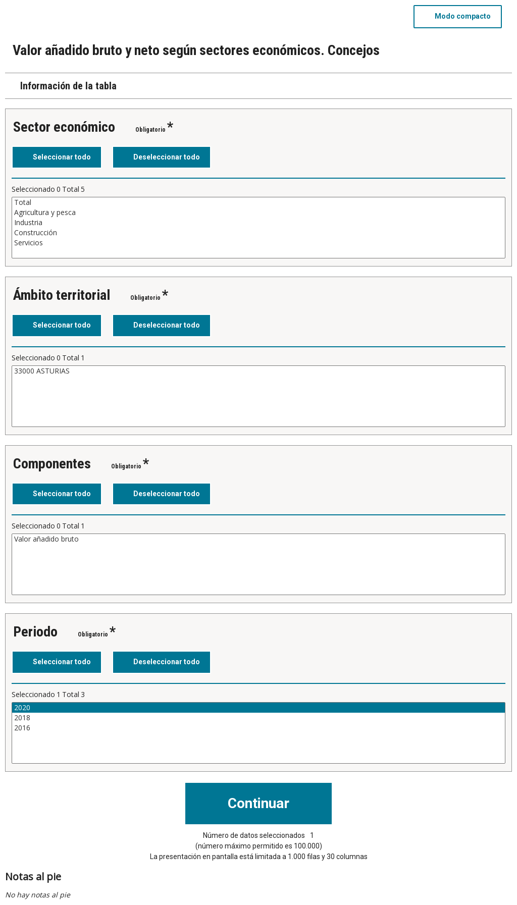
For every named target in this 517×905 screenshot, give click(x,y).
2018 (258, 718)
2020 (258, 708)
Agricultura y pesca (258, 212)
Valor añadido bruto (258, 539)
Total (258, 202)
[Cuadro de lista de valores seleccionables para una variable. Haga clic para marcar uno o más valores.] (258, 227)
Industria (258, 223)
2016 (258, 728)
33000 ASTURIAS (258, 371)
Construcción (258, 233)
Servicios (258, 243)
